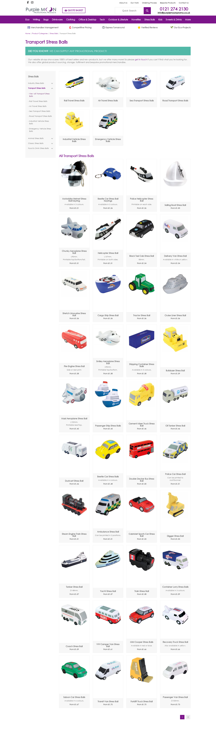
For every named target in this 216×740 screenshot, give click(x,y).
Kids (160, 19)
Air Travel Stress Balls (37, 106)
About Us (123, 3)
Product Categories (40, 33)
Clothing (70, 19)
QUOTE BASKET (74, 10)
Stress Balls (149, 19)
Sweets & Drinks (174, 19)
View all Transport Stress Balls (39, 95)
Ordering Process (149, 3)
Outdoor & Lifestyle (118, 19)
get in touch (141, 59)
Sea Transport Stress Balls (39, 111)
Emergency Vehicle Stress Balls (40, 130)
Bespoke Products (167, 3)
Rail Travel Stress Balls (38, 101)
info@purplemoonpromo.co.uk (174, 12)
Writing (36, 19)
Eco (27, 19)
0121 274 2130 (174, 8)
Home (27, 33)
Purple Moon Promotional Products (41, 10)
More (188, 19)
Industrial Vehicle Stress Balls (39, 122)
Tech (102, 19)
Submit (147, 10)
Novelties (136, 19)
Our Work (135, 3)
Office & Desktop (87, 19)
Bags (45, 19)
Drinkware (57, 19)
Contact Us (184, 3)
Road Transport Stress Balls (40, 116)
